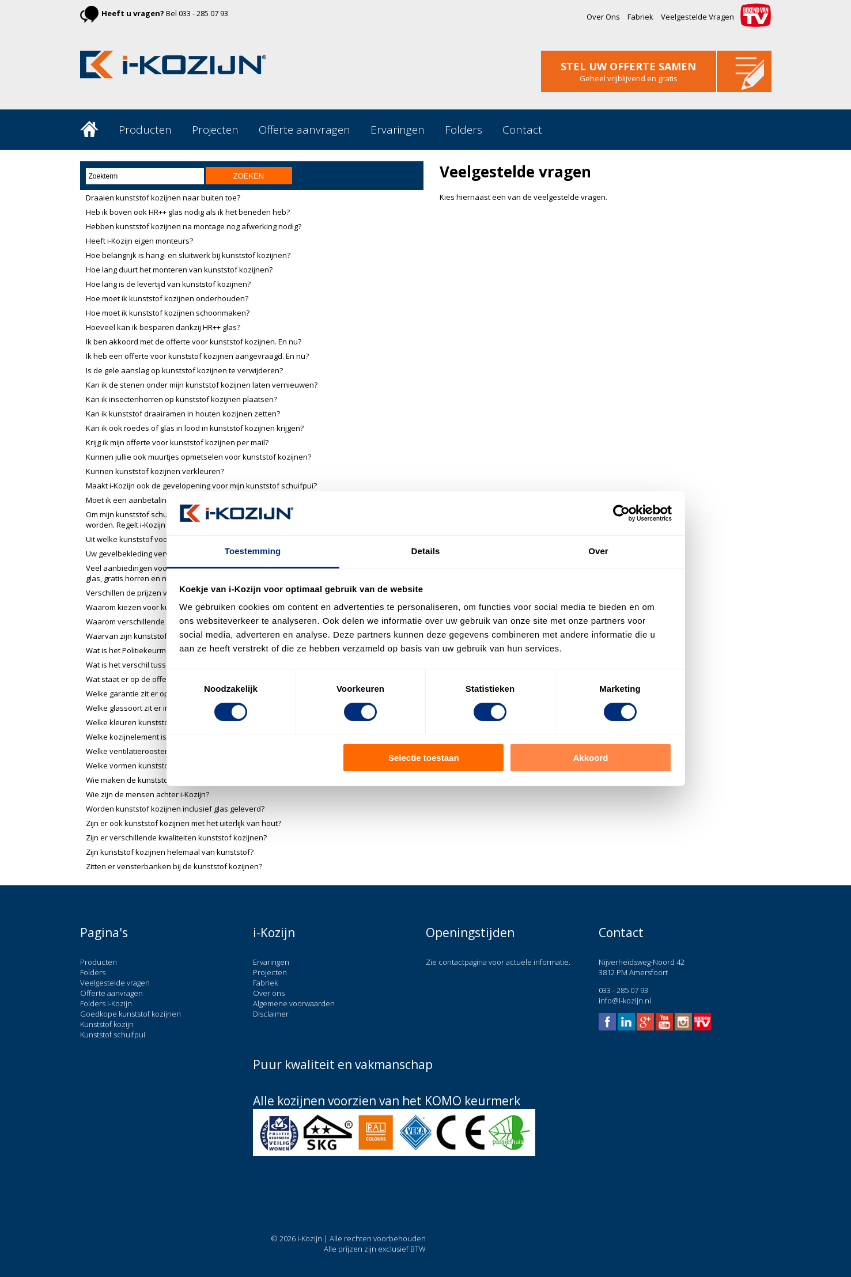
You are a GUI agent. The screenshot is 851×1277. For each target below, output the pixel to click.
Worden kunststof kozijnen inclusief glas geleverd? (175, 809)
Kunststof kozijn (107, 1024)
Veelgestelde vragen (115, 982)
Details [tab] (425, 551)
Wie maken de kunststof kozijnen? (146, 780)
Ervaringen (397, 129)
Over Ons (603, 17)
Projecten (215, 129)
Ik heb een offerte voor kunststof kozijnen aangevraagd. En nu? (197, 356)
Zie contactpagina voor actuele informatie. (498, 962)
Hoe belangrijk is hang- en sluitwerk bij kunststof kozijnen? (188, 255)
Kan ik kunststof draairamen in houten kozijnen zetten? (183, 413)
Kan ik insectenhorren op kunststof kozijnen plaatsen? (181, 399)
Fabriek (640, 17)
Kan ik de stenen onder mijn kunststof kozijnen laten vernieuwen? (201, 385)
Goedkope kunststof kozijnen (130, 1014)
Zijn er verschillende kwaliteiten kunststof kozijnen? (176, 837)
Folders (463, 129)
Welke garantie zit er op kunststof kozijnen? (162, 693)
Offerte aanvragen (304, 129)
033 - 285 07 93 (203, 13)
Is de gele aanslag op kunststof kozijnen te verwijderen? (184, 370)
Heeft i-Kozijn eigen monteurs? (139, 241)
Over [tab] (598, 551)
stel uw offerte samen (628, 66)
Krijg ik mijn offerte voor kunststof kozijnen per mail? (177, 442)
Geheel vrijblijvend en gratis (629, 78)
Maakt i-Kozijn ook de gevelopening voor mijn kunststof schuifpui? (201, 485)
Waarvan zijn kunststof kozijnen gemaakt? (160, 636)
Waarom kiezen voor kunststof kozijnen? (157, 607)
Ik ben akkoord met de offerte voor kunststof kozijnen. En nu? (193, 341)
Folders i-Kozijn (106, 1003)
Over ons (269, 993)
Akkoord (590, 758)
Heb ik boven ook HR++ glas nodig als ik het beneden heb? (188, 212)
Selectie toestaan (423, 758)
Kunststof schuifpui (112, 1034)
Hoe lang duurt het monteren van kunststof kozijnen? (179, 269)
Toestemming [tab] (253, 551)
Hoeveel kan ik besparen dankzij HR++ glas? (163, 327)
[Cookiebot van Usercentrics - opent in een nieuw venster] (621, 513)
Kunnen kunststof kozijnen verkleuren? (155, 471)
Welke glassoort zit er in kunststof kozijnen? (163, 708)
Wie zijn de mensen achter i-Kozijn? (147, 794)
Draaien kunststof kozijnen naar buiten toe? (163, 197)
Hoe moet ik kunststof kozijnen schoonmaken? (167, 313)
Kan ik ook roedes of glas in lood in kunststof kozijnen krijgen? (195, 428)
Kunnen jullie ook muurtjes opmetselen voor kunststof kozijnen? (198, 457)
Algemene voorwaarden (294, 1003)
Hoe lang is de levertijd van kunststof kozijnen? (168, 284)
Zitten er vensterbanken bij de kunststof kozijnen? (174, 866)
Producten (145, 129)
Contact (522, 129)
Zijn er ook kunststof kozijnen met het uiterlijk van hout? (183, 823)
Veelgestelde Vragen (697, 17)
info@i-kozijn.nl (625, 1000)
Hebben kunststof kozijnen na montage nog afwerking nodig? (193, 226)
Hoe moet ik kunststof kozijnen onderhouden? (167, 298)
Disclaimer (271, 1014)
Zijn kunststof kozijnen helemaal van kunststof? (170, 852)
